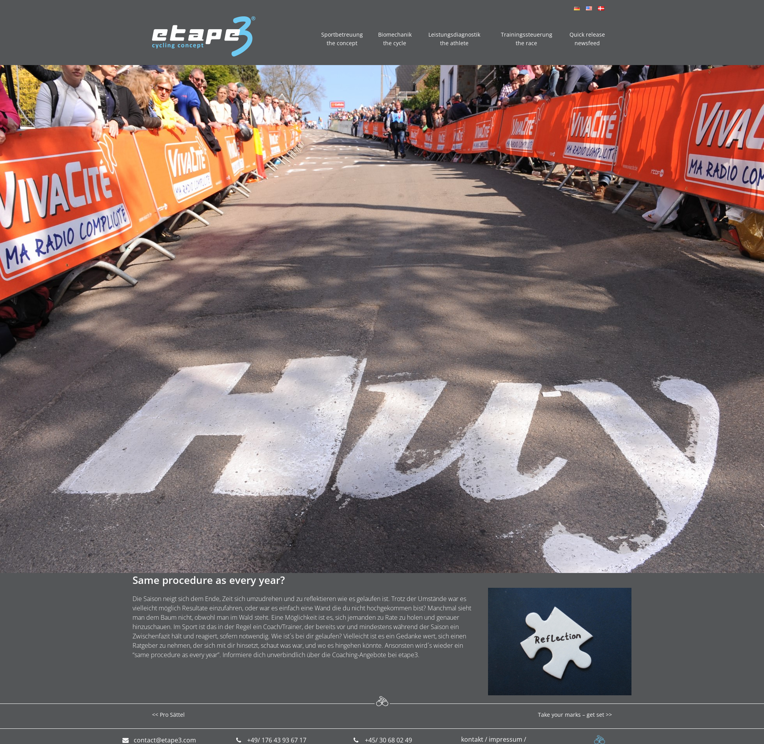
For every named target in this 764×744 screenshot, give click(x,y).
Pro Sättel (172, 714)
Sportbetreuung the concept (342, 39)
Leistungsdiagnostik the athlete (454, 39)
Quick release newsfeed (587, 39)
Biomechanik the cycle (395, 39)
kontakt (472, 739)
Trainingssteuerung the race (526, 39)
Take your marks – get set (571, 714)
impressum (505, 739)
